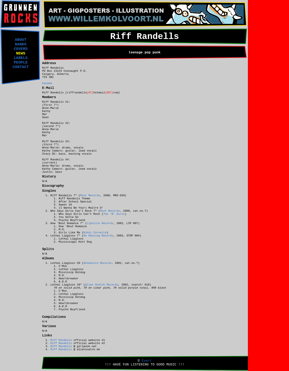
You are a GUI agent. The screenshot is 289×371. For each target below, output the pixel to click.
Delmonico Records (97, 263)
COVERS (20, 49)
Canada (47, 83)
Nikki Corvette (95, 232)
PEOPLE (20, 62)
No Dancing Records (98, 235)
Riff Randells (61, 340)
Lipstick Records (100, 223)
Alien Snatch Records (101, 284)
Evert (147, 361)
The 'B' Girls (114, 214)
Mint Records (90, 195)
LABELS (20, 58)
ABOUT (20, 40)
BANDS (20, 44)
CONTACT (21, 67)
